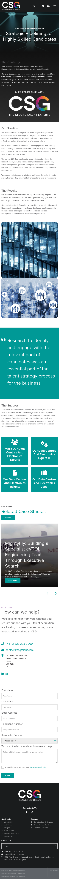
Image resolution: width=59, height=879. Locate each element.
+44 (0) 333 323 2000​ (19, 644)
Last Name (7, 701)
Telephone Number (11, 724)
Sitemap (3, 873)
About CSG (8, 822)
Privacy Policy (34, 767)
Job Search (8, 825)
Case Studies (9, 830)
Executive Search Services (43, 822)
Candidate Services (41, 828)
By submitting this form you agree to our (25, 767)
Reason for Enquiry (11, 735)
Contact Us (8, 836)
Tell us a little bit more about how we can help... (27, 746)
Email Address (9, 713)
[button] (55, 593)
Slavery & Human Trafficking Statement (13, 876)
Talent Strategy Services (42, 825)
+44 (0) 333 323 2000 (14, 851)
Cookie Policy (42, 767)
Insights (7, 828)
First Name (7, 690)
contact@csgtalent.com (20, 650)
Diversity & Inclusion (11, 833)
